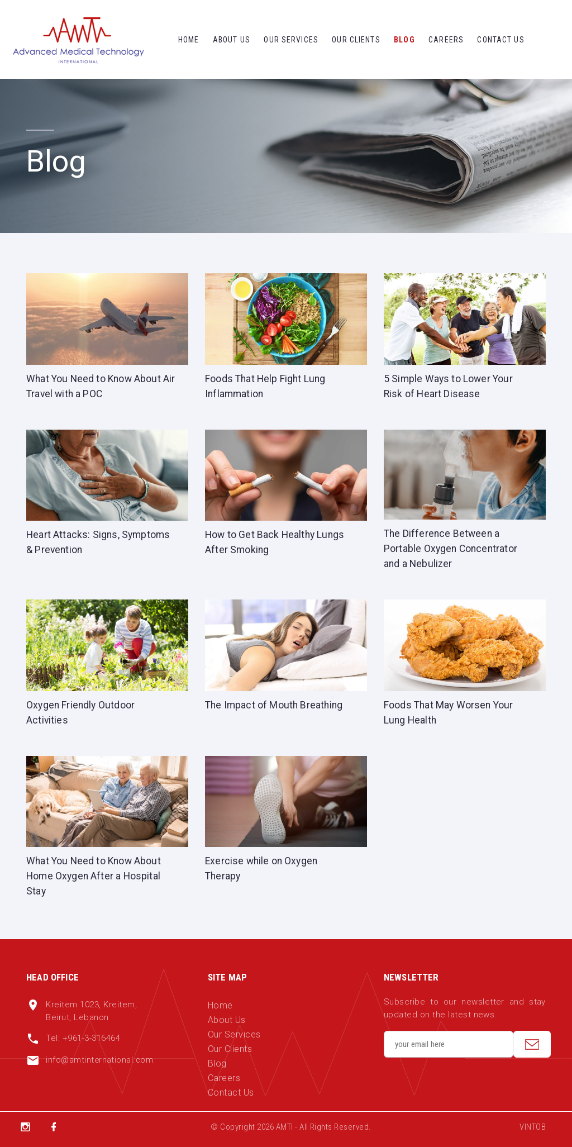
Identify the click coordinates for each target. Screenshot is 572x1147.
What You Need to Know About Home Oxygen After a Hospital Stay (95, 880)
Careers (446, 39)
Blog (404, 39)
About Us (231, 39)
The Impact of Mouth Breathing (275, 707)
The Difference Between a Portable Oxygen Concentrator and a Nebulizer (452, 550)
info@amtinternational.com (100, 1065)
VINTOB (532, 1132)
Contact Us (500, 39)
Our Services (291, 39)
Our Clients (356, 39)
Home (188, 39)
